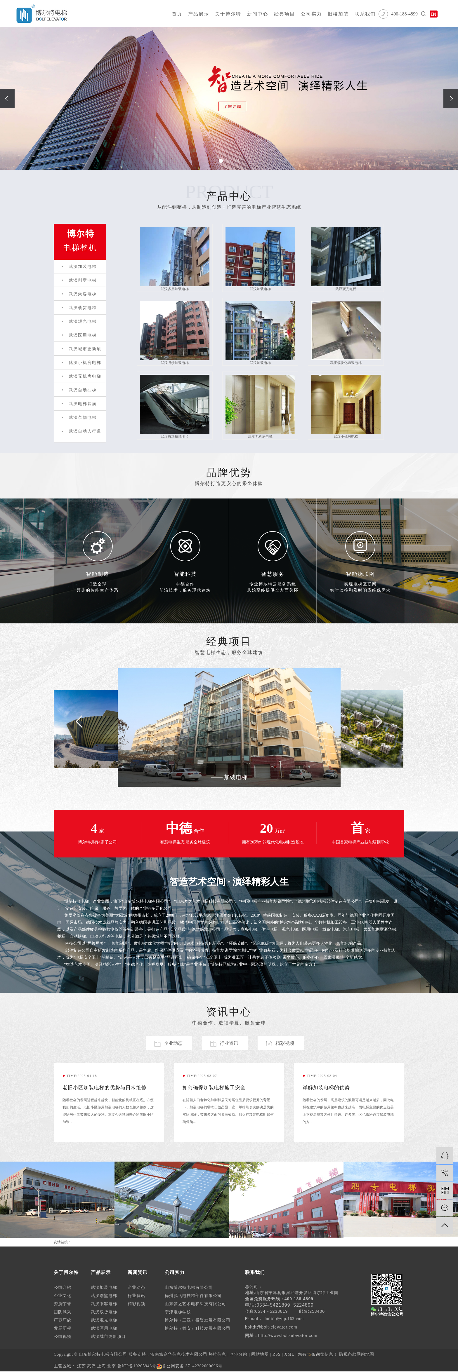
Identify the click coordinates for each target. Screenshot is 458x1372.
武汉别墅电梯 (83, 280)
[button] (221, 161)
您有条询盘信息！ (318, 1354)
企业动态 (136, 1287)
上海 (101, 1366)
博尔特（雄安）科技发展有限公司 (197, 1328)
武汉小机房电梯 (85, 362)
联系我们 (365, 13)
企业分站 (238, 1354)
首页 (177, 13)
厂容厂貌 (62, 1320)
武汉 (91, 1366)
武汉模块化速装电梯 (346, 333)
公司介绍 (62, 1287)
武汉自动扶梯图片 (174, 407)
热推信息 (217, 1354)
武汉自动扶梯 (83, 390)
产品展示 (198, 13)
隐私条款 (348, 1354)
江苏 (81, 1366)
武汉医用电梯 (83, 335)
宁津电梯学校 (178, 1312)
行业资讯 (136, 1295)
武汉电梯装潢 (83, 404)
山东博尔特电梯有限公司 (189, 1287)
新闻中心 (257, 13)
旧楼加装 (338, 13)
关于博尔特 (228, 13)
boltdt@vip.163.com (284, 1319)
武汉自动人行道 (85, 431)
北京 (111, 1366)
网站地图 (260, 1354)
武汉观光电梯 (83, 321)
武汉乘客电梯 (83, 294)
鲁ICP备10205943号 (137, 1366)
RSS (277, 1354)
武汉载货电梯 (83, 308)
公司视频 (62, 1336)
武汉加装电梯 (83, 266)
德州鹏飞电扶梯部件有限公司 (193, 1295)
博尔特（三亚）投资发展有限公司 (197, 1320)
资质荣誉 (62, 1304)
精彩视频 (136, 1304)
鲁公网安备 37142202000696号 (189, 1366)
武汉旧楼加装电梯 (174, 333)
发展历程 (62, 1328)
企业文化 (62, 1295)
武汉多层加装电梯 (174, 259)
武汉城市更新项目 (108, 1336)
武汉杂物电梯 (83, 417)
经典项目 (284, 13)
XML (289, 1354)
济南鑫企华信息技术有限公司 (178, 1354)
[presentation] (7, 98)
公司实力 (311, 13)
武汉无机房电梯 (85, 376)
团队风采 (62, 1312)
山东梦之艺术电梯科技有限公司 (195, 1304)
